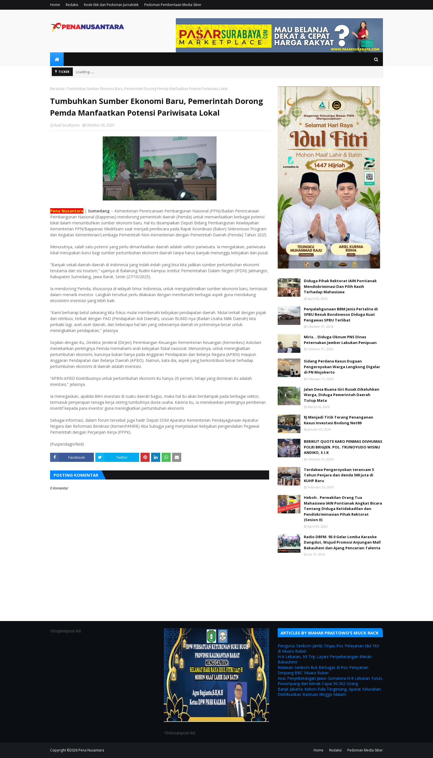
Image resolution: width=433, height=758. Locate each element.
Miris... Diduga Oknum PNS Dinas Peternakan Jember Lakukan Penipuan (340, 339)
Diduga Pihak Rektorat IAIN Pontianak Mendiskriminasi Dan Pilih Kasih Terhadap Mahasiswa (340, 286)
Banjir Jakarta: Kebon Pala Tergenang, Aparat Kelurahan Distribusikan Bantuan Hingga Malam (329, 691)
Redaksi (72, 4)
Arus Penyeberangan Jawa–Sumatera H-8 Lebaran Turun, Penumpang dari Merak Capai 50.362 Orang (330, 680)
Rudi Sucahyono (67, 125)
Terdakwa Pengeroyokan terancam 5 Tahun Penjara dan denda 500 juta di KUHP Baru (339, 475)
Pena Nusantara (91, 750)
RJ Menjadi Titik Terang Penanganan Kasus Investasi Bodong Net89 (338, 420)
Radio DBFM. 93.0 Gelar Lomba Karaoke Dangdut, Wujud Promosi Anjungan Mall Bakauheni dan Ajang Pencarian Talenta (342, 542)
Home (55, 4)
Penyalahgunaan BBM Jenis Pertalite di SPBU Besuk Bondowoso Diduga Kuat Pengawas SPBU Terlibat (341, 314)
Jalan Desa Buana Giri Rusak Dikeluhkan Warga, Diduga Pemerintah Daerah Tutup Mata (341, 395)
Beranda (57, 88)
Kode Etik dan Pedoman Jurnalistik (111, 4)
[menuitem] (57, 59)
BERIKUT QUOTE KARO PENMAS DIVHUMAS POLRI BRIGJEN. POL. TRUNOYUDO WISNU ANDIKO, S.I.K (343, 447)
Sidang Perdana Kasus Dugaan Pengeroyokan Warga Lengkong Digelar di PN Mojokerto (342, 366)
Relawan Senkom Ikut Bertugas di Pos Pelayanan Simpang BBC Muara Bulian (323, 670)
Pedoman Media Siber (365, 750)
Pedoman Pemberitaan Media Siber (172, 4)
